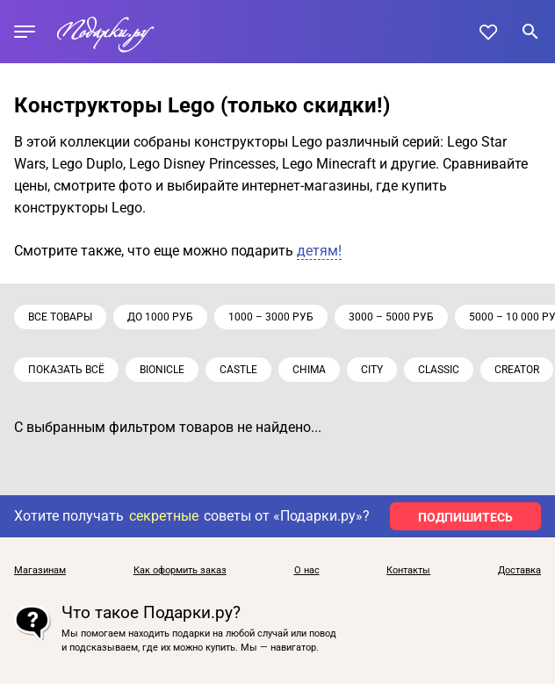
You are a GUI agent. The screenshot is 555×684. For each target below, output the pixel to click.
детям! (319, 250)
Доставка (519, 570)
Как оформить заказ (180, 570)
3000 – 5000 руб (391, 317)
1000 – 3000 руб (271, 317)
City (372, 370)
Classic (438, 370)
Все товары (60, 317)
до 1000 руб (160, 317)
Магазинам (40, 570)
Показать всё (66, 370)
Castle (238, 370)
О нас (307, 570)
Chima (309, 370)
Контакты (408, 570)
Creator (516, 370)
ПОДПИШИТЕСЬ (465, 517)
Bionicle (162, 370)
